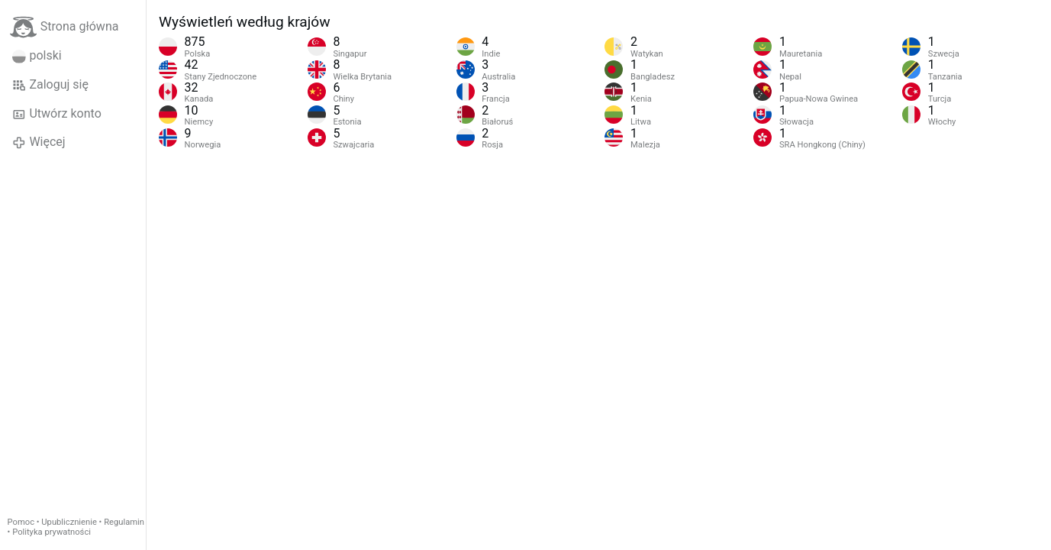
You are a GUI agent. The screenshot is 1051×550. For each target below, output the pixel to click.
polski (37, 55)
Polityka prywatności (51, 532)
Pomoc (21, 522)
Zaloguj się (50, 84)
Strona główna (64, 27)
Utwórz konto (57, 113)
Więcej (39, 142)
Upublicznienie (69, 522)
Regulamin (124, 522)
